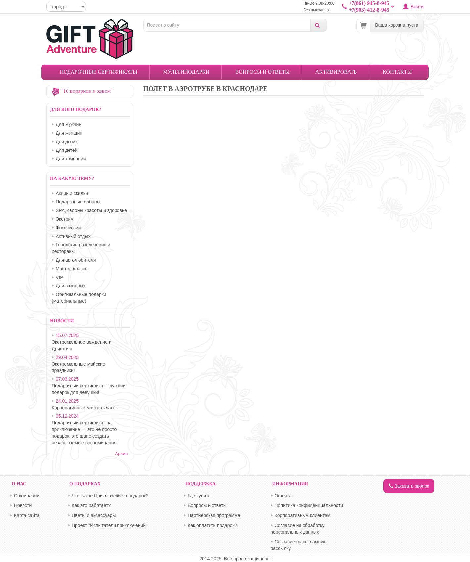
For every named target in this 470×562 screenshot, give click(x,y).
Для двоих (67, 141)
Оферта (283, 495)
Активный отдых (73, 236)
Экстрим (65, 219)
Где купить (199, 495)
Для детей (66, 150)
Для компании (71, 158)
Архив (121, 453)
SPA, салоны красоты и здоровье (91, 210)
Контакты (397, 72)
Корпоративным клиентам (303, 515)
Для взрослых (71, 285)
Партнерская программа (214, 515)
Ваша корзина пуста (396, 25)
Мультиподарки (186, 72)
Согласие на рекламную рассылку (299, 545)
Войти (417, 6)
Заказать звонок (409, 486)
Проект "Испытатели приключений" (109, 525)
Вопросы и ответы (262, 72)
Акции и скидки (72, 193)
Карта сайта (27, 515)
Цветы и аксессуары (94, 515)
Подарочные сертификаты (98, 72)
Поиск (318, 25)
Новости (23, 505)
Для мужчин (68, 124)
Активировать (336, 72)
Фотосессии (68, 227)
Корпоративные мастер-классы (85, 407)
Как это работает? (91, 505)
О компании (26, 495)
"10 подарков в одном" (87, 91)
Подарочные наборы (78, 201)
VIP (59, 277)
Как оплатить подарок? (212, 525)
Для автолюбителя (76, 260)
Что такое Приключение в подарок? (110, 495)
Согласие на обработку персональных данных (298, 529)
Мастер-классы (72, 268)
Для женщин (69, 133)
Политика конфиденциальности (309, 505)
